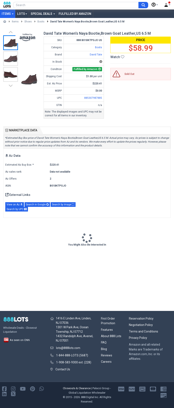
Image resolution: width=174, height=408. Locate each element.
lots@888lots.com (68, 348)
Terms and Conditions (143, 331)
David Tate (96, 54)
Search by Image (63, 204)
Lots (22, 13)
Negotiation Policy (141, 325)
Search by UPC (17, 209)
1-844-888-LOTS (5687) (72, 355)
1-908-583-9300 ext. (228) (73, 362)
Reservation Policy (141, 318)
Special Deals (43, 13)
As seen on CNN (16, 340)
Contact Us (62, 369)
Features (107, 329)
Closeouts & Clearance (77, 388)
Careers (106, 361)
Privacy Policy (138, 337)
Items (8, 13)
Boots (40, 21)
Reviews (106, 355)
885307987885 (93, 97)
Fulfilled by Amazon (75, 13)
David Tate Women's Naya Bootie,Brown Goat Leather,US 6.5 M (87, 21)
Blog (104, 349)
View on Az (15, 204)
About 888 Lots (111, 336)
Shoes (28, 21)
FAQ (103, 342)
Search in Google (37, 204)
